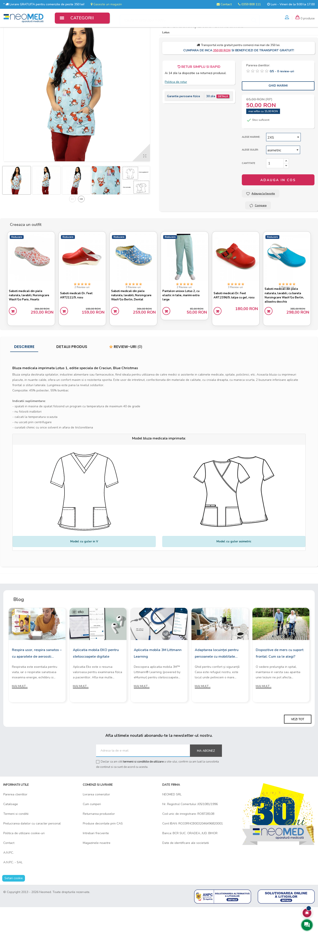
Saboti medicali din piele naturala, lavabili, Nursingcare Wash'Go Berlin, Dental (133, 321)
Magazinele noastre (96, 872)
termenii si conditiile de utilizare (143, 791)
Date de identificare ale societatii (185, 872)
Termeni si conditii (15, 843)
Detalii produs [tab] (71, 375)
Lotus (166, 59)
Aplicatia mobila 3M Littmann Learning (158, 682)
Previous (72, 226)
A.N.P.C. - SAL (13, 891)
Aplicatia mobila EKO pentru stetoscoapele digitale (96, 682)
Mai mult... (20, 715)
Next (81, 226)
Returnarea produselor (99, 843)
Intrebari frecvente (96, 862)
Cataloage (10, 833)
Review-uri (125, 375)
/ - (282, 98)
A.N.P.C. (8, 881)
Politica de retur (176, 109)
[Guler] (283, 177)
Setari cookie (13, 907)
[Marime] (283, 164)
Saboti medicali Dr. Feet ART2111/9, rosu (78, 321)
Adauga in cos (278, 207)
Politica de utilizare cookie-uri (24, 862)
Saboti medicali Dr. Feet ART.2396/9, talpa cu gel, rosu (233, 321)
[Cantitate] (275, 190)
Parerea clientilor (15, 823)
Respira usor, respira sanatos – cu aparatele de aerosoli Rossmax (37, 682)
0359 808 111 (249, 4)
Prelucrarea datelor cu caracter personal (32, 852)
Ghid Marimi (278, 113)
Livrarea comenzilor (96, 823)
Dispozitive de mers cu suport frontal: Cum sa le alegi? (279, 682)
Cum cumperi (92, 833)
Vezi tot (297, 748)
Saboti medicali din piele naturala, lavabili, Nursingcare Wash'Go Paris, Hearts (31, 321)
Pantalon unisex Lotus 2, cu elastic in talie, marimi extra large (182, 321)
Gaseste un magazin (106, 4)
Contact (224, 4)
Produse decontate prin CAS (103, 852)
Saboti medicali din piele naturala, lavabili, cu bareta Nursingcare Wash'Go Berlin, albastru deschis (286, 321)
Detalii (223, 123)
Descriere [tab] (24, 375)
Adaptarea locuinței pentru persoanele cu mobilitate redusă (216, 682)
